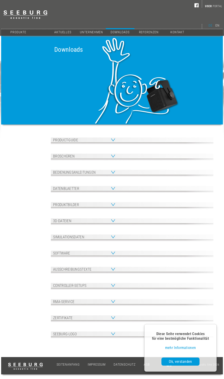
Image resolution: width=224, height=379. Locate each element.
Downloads (120, 31)
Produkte (18, 32)
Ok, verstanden (180, 361)
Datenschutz (125, 364)
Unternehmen (91, 32)
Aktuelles (62, 32)
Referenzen (149, 32)
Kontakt (177, 32)
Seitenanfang (68, 364)
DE (210, 25)
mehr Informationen (180, 348)
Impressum (97, 364)
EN (217, 25)
